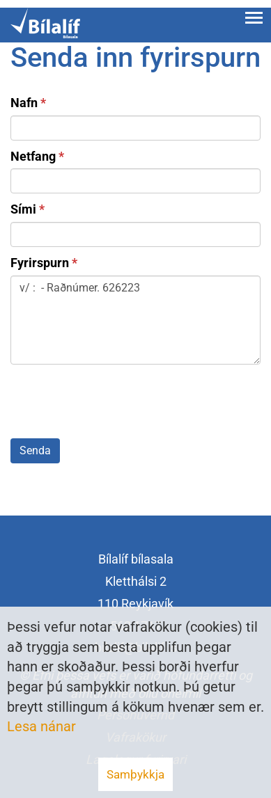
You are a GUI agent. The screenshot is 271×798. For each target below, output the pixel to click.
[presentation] (116, 404)
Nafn (24, 102)
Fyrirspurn (39, 262)
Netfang (33, 156)
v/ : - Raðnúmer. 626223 (135, 320)
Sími (23, 209)
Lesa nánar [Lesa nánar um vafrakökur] (41, 726)
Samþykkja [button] (135, 774)
